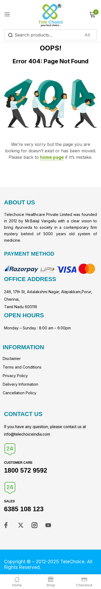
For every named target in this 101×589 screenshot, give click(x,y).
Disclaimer (12, 358)
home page (52, 157)
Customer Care (18, 463)
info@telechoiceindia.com (27, 434)
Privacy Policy (15, 375)
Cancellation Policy (19, 393)
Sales (9, 501)
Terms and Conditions (22, 367)
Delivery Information (20, 384)
